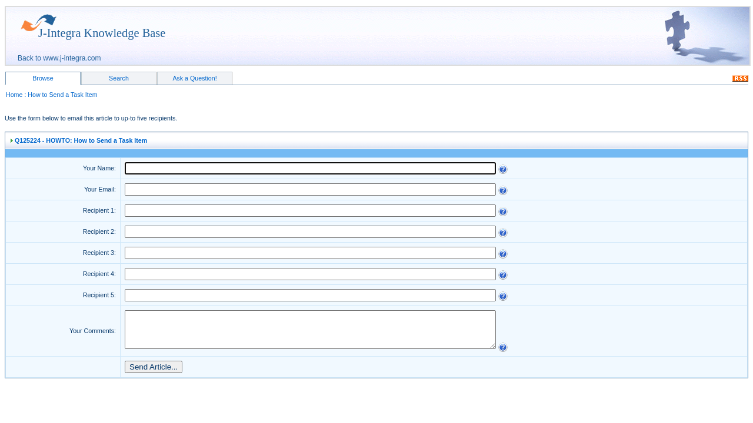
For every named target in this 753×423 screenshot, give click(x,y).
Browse (43, 78)
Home (14, 94)
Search (119, 78)
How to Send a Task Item (62, 94)
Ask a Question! (194, 78)
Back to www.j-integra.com (59, 58)
